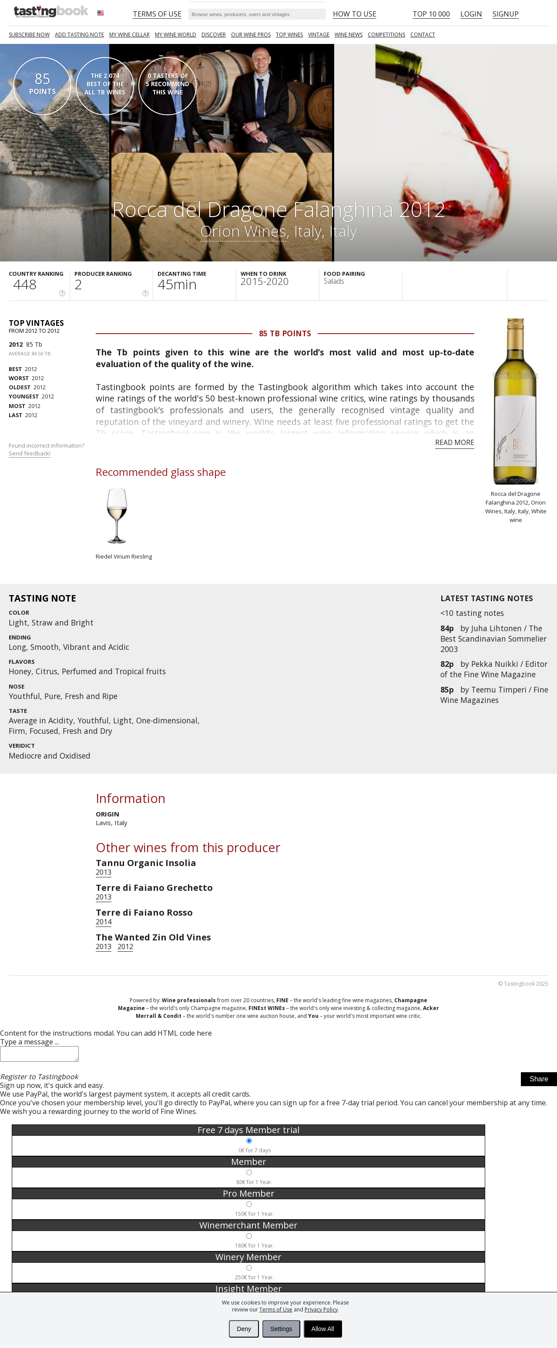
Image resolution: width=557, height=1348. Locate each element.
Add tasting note (79, 34)
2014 (103, 922)
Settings (281, 1328)
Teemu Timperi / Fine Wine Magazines (494, 694)
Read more (454, 442)
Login (471, 14)
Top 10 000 (431, 14)
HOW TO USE (354, 14)
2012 (16, 344)
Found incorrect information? (47, 450)
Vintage (318, 34)
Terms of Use (275, 1309)
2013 (103, 872)
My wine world (175, 34)
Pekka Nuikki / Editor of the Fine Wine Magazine (493, 669)
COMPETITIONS (386, 34)
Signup (506, 14)
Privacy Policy (321, 1309)
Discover (213, 34)
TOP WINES (289, 34)
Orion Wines (243, 230)
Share (539, 1081)
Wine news (348, 34)
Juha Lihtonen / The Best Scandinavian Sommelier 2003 (493, 638)
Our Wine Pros (251, 34)
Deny (244, 1328)
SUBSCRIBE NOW (29, 34)
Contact (422, 34)
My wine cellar (129, 34)
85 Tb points (285, 333)
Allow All (323, 1328)
